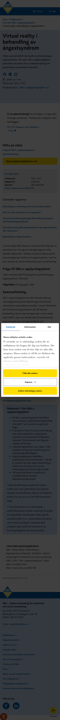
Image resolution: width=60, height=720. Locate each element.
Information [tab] (30, 326)
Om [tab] (49, 326)
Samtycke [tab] (10, 326)
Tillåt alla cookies (30, 373)
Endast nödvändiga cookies (30, 390)
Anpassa (30, 382)
